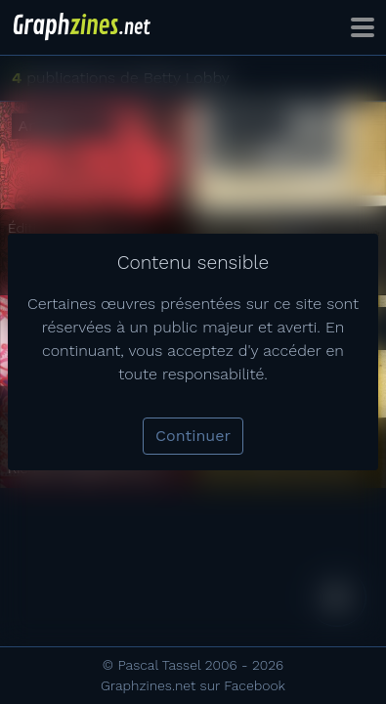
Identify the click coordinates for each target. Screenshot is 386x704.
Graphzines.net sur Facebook (193, 685)
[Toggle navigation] (362, 27)
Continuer (193, 435)
